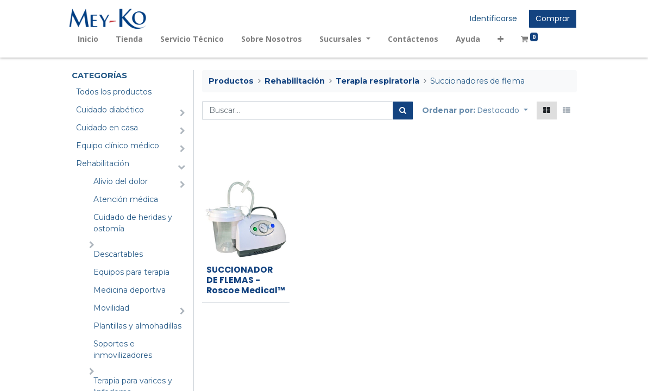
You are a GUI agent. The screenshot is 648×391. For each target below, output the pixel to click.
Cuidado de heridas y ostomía (132, 223)
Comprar (550, 18)
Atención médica (125, 199)
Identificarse (491, 18)
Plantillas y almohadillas (137, 326)
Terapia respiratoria (377, 81)
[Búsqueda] (402, 110)
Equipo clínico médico (117, 145)
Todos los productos (114, 92)
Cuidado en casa (107, 128)
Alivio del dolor (120, 181)
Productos (231, 81)
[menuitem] (91, 39)
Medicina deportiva (129, 290)
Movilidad (111, 308)
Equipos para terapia (131, 272)
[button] (502, 39)
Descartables (118, 254)
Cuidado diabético (110, 110)
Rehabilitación (102, 163)
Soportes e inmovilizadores (122, 349)
